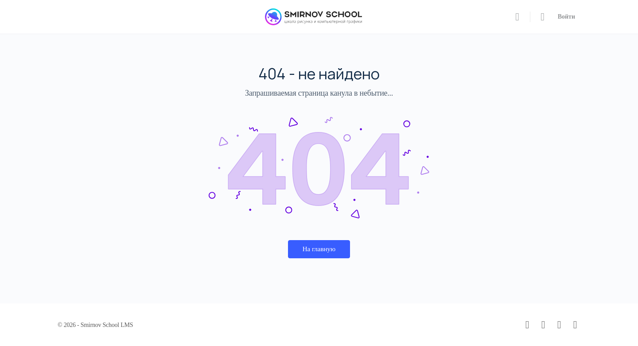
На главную (319, 249)
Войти (566, 16)
